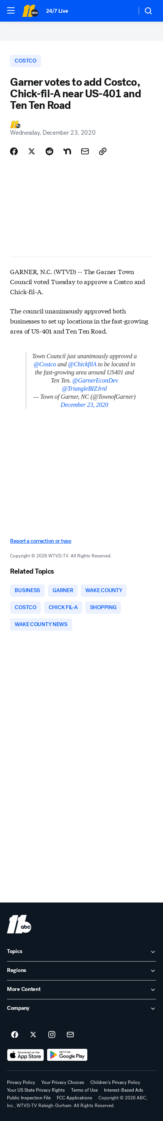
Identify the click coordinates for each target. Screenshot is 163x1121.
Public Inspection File (29, 1098)
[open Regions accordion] (81, 971)
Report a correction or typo (40, 541)
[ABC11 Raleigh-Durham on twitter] (33, 1035)
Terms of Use (84, 1090)
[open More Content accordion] (81, 990)
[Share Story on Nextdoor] (67, 151)
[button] (11, 10)
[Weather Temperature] (124, 11)
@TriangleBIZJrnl (84, 388)
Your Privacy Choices (62, 1082)
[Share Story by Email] (85, 151)
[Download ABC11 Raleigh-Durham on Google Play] (67, 1055)
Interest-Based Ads (123, 1090)
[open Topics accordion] (81, 952)
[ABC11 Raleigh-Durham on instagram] (51, 1035)
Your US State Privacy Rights (36, 1090)
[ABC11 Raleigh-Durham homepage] (30, 11)
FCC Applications (74, 1098)
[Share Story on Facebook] (13, 151)
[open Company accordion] (81, 1009)
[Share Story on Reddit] (49, 151)
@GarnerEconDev (95, 380)
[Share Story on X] (31, 151)
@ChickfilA (82, 364)
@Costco (45, 364)
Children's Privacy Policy (115, 1082)
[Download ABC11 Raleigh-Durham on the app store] (25, 1055)
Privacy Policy (21, 1082)
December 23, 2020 (84, 404)
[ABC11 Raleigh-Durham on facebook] (14, 1035)
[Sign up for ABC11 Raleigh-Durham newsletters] (70, 1035)
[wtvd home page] (19, 924)
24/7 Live (57, 11)
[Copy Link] (102, 151)
